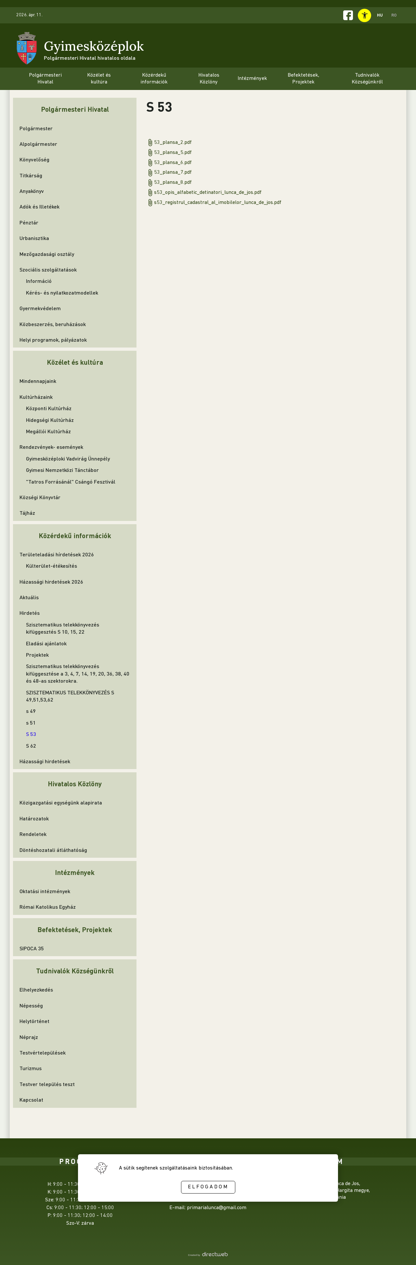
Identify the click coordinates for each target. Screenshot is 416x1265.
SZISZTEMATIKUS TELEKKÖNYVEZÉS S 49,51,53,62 (70, 695)
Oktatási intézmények (45, 891)
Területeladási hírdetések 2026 (57, 554)
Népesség (31, 1005)
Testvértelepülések (43, 1052)
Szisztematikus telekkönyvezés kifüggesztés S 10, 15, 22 (62, 628)
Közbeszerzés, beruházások (53, 324)
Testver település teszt (47, 1084)
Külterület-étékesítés (51, 566)
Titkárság (31, 175)
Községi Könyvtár (40, 497)
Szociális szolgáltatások (48, 269)
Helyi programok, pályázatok (53, 339)
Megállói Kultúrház (48, 431)
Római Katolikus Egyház (48, 907)
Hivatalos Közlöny (75, 783)
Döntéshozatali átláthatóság (53, 850)
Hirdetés (30, 613)
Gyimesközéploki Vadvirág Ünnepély (68, 458)
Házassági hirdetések (45, 761)
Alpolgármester (38, 144)
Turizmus (31, 1068)
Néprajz (29, 1037)
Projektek (37, 654)
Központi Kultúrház (49, 408)
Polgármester (36, 128)
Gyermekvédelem (40, 308)
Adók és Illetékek (39, 206)
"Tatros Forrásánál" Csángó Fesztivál (70, 481)
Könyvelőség (34, 159)
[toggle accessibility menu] (364, 15)
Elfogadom (208, 1187)
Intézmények (75, 872)
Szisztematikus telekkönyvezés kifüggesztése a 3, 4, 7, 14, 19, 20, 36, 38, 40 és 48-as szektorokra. (77, 673)
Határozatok (34, 818)
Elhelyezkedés (36, 989)
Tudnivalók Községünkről (75, 971)
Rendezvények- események (51, 447)
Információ (39, 281)
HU (380, 15)
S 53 (31, 734)
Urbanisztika (34, 238)
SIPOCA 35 (32, 948)
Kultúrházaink (36, 397)
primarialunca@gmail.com (216, 1207)
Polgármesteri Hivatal (75, 109)
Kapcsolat (31, 1099)
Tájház (27, 513)
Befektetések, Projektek (74, 929)
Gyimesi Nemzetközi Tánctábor (62, 470)
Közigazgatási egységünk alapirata (61, 802)
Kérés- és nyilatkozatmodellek (62, 292)
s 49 (31, 711)
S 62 (31, 745)
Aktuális (29, 597)
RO (393, 15)
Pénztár (29, 222)
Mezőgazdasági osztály (47, 254)
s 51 (31, 722)
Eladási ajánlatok (46, 643)
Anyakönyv (32, 191)
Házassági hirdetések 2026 (51, 581)
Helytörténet (34, 1021)
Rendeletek (33, 834)
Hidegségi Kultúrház (50, 420)
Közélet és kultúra (75, 362)
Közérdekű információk (75, 535)
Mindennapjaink (38, 381)
